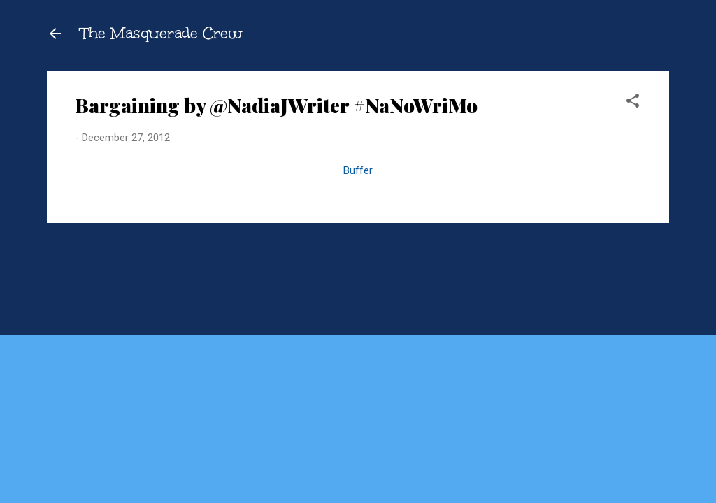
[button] (632, 103)
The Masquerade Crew (161, 33)
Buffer (358, 170)
